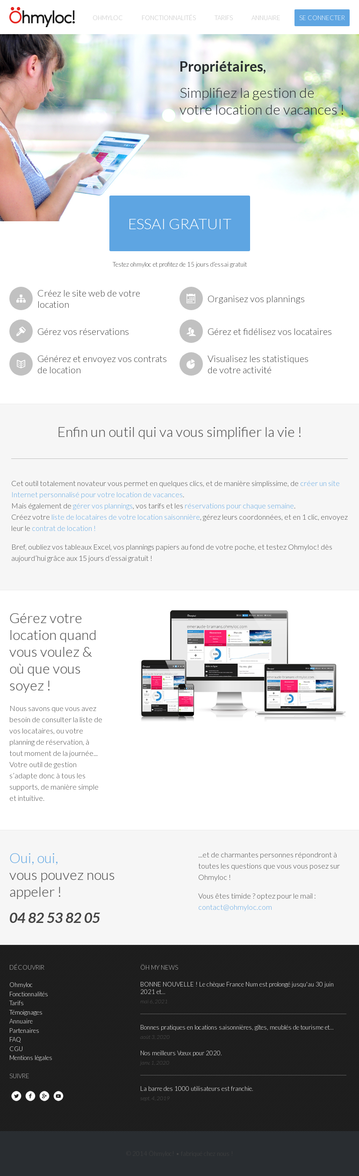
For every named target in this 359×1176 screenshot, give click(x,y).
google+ (44, 1096)
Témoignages (26, 1012)
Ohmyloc (108, 18)
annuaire (265, 18)
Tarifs (16, 1003)
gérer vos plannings (103, 505)
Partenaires (24, 1030)
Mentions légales (30, 1057)
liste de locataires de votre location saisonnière (125, 516)
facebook (30, 1096)
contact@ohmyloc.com (235, 906)
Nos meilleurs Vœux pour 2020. (181, 1053)
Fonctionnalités (28, 994)
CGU (16, 1049)
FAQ (15, 1039)
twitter (16, 1096)
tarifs (224, 18)
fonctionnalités (169, 18)
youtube (58, 1096)
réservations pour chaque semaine (239, 505)
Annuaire (21, 1021)
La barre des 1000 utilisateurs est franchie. (196, 1088)
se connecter (322, 18)
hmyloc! (42, 17)
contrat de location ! (64, 527)
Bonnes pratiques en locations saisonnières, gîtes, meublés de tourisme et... (237, 1027)
